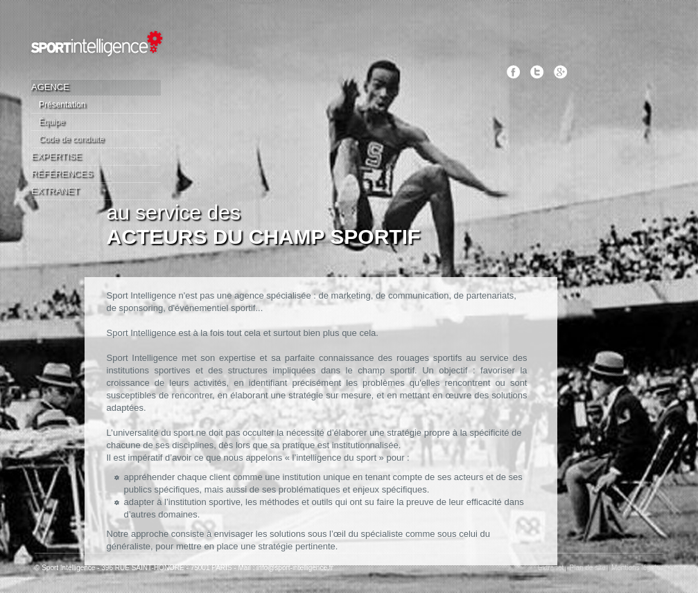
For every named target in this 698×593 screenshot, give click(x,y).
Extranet (55, 191)
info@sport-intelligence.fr (294, 568)
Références (62, 173)
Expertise (56, 156)
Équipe (51, 122)
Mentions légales (637, 568)
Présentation (62, 104)
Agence (50, 87)
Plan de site (588, 568)
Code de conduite (71, 139)
